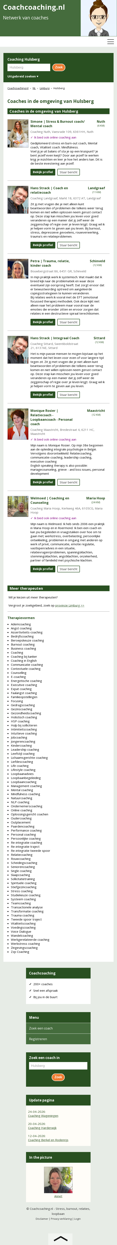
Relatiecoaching (21, 855)
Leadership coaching (25, 749)
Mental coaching (22, 790)
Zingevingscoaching (24, 948)
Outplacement (21, 822)
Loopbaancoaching (24, 782)
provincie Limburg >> (69, 605)
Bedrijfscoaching (22, 636)
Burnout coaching (23, 644)
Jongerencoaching (23, 741)
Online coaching (21, 810)
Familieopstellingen (24, 697)
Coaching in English (24, 660)
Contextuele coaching (26, 669)
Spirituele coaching (24, 883)
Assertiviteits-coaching (27, 632)
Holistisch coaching (24, 717)
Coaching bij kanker (24, 656)
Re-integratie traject (25, 846)
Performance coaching (26, 830)
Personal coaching (23, 834)
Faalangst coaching (24, 693)
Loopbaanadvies (22, 774)
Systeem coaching (23, 899)
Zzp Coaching (20, 952)
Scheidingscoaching (24, 863)
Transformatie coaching (27, 911)
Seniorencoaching (23, 867)
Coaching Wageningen (43, 1116)
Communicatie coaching (27, 665)
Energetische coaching (26, 681)
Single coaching (21, 871)
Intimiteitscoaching (24, 729)
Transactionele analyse (27, 907)
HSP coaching (20, 721)
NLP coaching (20, 802)
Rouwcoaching (21, 859)
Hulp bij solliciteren (24, 725)
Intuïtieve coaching (24, 733)
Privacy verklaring (61, 1219)
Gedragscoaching (23, 705)
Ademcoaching (21, 624)
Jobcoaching (19, 737)
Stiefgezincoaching (24, 887)
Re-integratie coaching (26, 842)
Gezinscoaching (21, 709)
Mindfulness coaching (25, 794)
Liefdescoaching (22, 762)
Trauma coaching (22, 915)
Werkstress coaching (25, 944)
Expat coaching (21, 689)
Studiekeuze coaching (26, 895)
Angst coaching (21, 628)
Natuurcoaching (21, 798)
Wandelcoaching (22, 935)
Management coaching (26, 786)
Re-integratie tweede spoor (30, 851)
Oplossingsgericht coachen (29, 814)
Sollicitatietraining (23, 879)
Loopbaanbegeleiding (26, 778)
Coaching (17, 652)
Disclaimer (42, 1219)
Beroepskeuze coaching (27, 640)
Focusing (17, 701)
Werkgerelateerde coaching (30, 939)
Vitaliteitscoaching (23, 923)
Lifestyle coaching (23, 770)
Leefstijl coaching (23, 753)
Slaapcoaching (20, 875)
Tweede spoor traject (26, 919)
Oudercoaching (21, 818)
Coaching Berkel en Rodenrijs (48, 1140)
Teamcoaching (21, 903)
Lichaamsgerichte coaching (29, 758)
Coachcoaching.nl (41, 1209)
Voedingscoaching (23, 927)
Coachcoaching (42, 973)
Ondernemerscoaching (26, 806)
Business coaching (23, 648)
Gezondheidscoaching (26, 713)
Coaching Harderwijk (42, 1128)
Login (77, 1219)
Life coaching (20, 766)
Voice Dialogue (21, 931)
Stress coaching (22, 891)
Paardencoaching (22, 826)
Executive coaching (24, 685)
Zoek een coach (41, 1028)
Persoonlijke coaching (26, 838)
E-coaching (18, 677)
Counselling (18, 673)
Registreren (38, 1039)
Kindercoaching (21, 745)
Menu (34, 1017)
